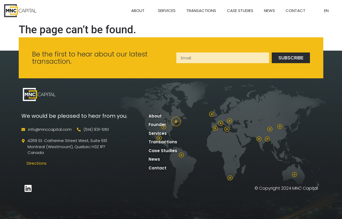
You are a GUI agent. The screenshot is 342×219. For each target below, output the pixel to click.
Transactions (201, 10)
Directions (36, 163)
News (269, 10)
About (139, 10)
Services (167, 10)
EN (327, 10)
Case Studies (240, 10)
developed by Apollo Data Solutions (74, 188)
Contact (295, 10)
